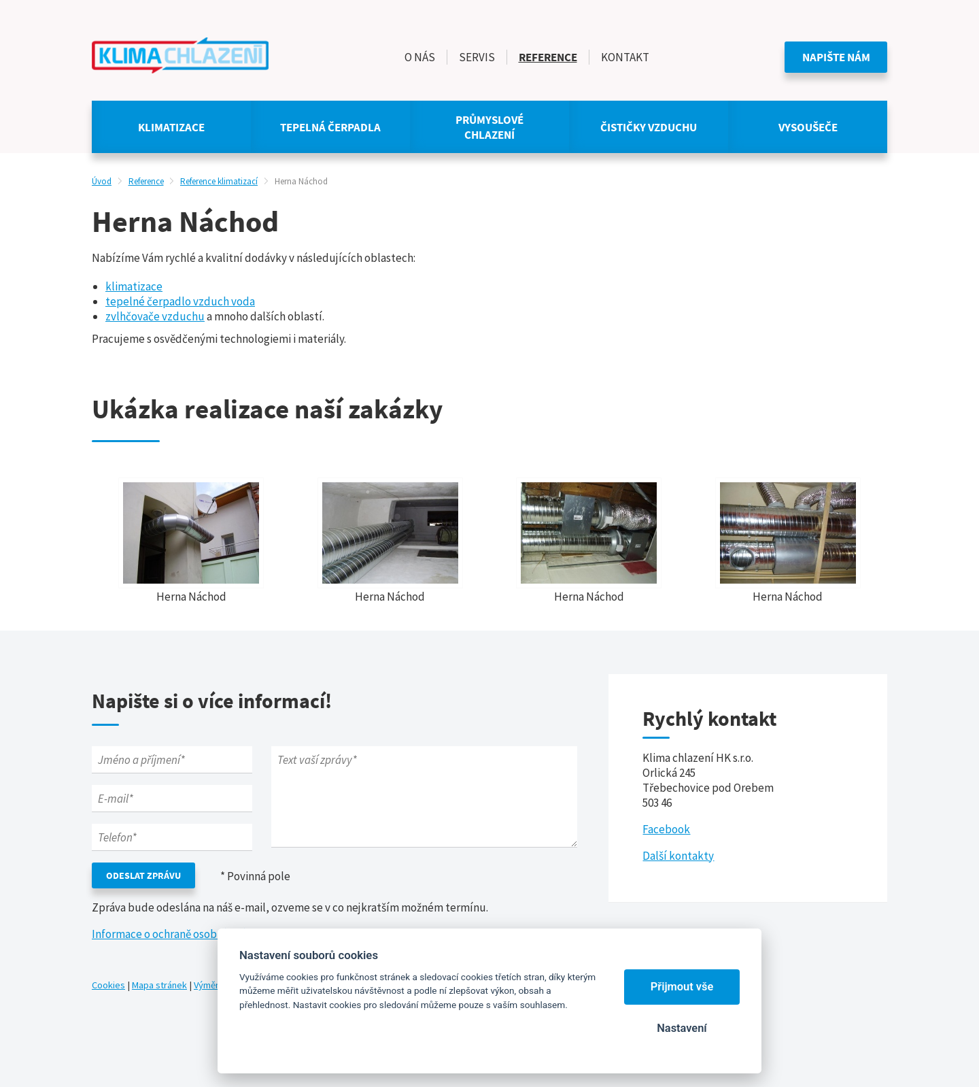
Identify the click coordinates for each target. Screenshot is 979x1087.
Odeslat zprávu (143, 875)
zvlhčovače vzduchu (155, 316)
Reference (146, 181)
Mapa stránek (159, 985)
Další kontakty (678, 855)
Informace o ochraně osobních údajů (180, 933)
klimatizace (133, 286)
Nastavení (681, 1028)
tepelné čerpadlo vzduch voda (180, 301)
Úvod (101, 181)
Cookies (108, 985)
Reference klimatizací (219, 181)
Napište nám (836, 57)
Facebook (666, 829)
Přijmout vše (682, 986)
